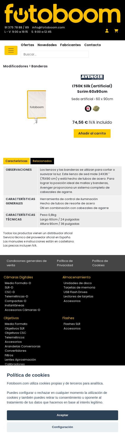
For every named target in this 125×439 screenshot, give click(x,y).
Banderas (39, 66)
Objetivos (11, 318)
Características (16, 161)
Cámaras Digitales (18, 277)
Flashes (68, 318)
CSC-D (10, 292)
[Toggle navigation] (11, 50)
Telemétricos (14, 337)
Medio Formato (16, 324)
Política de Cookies (100, 263)
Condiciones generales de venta (27, 263)
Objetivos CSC (15, 333)
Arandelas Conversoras (23, 346)
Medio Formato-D (18, 283)
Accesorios (72, 301)
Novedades (47, 45)
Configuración (62, 427)
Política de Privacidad (65, 263)
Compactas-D (15, 301)
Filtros (9, 355)
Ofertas (27, 45)
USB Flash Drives (75, 292)
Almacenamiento (76, 277)
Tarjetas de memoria (79, 287)
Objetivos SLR (14, 328)
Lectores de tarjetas (78, 296)
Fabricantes (70, 45)
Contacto (92, 45)
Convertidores (15, 350)
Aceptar (62, 415)
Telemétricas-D (16, 296)
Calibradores (15, 364)
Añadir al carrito (92, 133)
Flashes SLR (72, 324)
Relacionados (42, 161)
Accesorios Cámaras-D (22, 310)
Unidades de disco (78, 283)
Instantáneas (14, 305)
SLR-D (9, 287)
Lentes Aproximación (20, 359)
